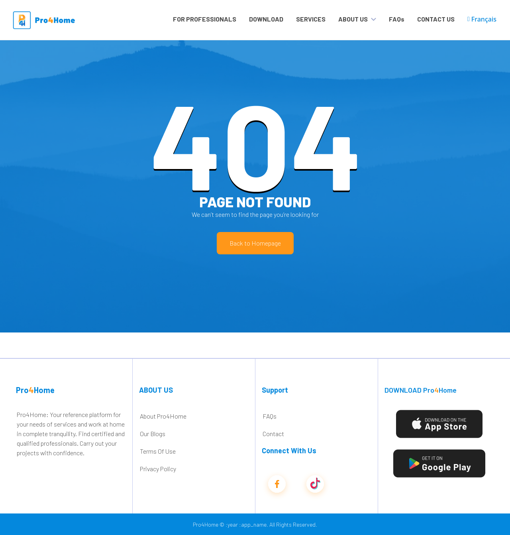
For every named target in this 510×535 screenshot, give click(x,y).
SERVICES (311, 19)
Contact (273, 433)
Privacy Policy (158, 468)
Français (481, 19)
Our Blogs (152, 433)
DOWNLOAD (266, 19)
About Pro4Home (163, 416)
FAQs (396, 19)
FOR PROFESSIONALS (204, 19)
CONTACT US (436, 19)
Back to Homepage (255, 243)
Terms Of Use (158, 451)
